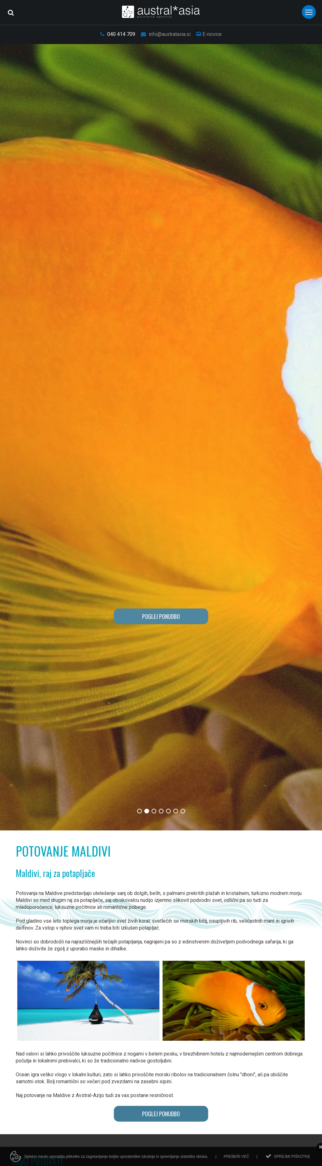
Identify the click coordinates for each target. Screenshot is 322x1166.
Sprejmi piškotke (292, 1156)
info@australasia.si (166, 34)
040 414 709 (117, 34)
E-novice (209, 34)
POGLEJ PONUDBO (161, 616)
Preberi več (236, 1156)
